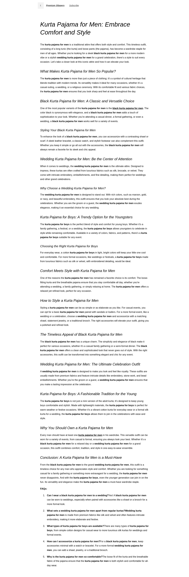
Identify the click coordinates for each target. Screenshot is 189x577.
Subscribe (74, 5)
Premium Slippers (55, 5)
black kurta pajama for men (128, 108)
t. (40, 5)
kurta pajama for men (90, 435)
